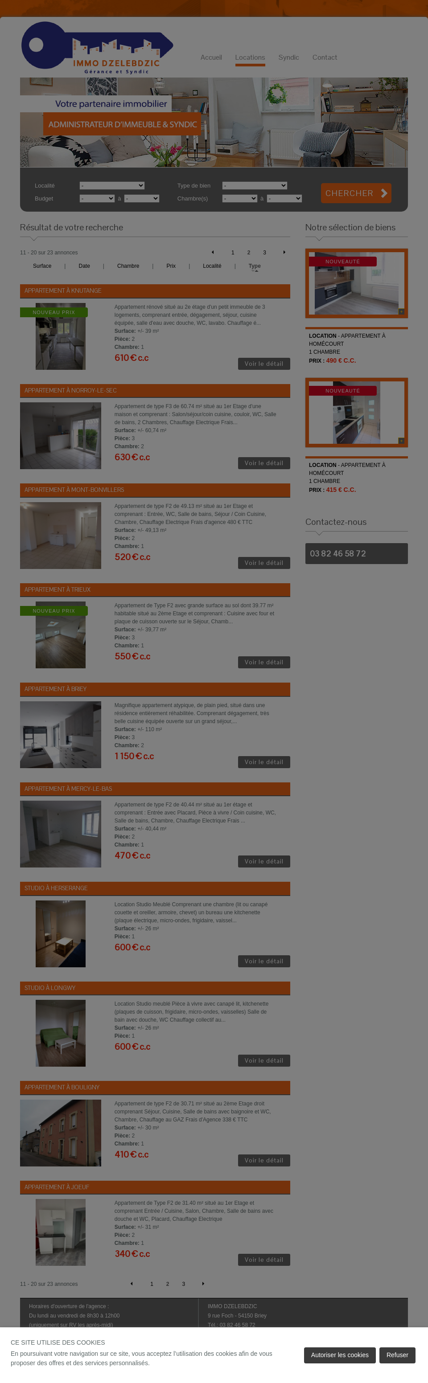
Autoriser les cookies (340, 1354)
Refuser (397, 1354)
